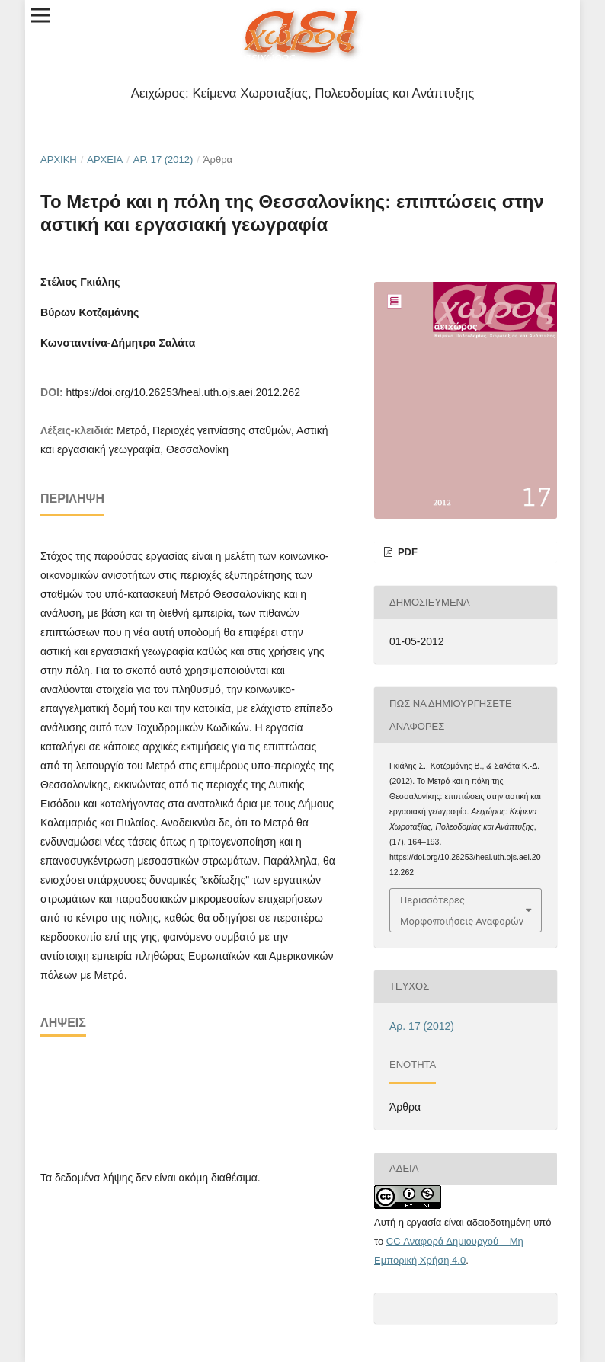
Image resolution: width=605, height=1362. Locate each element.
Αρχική (58, 159)
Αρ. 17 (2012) (163, 159)
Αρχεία (105, 159)
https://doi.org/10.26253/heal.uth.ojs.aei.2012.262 (182, 392)
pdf (406, 552)
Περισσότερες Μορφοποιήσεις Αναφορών (461, 910)
